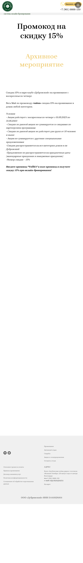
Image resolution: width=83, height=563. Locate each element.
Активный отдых (50, 450)
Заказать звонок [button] (73, 4)
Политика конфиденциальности (15, 478)
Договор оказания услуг (12, 474)
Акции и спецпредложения (54, 457)
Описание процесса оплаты (13, 467)
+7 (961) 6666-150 (70, 9)
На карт (47, 484)
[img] (62, 4)
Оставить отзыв (50, 461)
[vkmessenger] (9, 452)
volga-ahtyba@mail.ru (56, 480)
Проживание (49, 446)
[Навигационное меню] (78, 5)
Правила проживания (11, 471)
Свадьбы (47, 453)
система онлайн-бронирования (17, 14)
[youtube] (5, 452)
